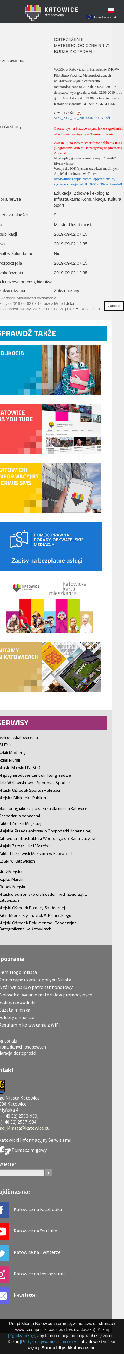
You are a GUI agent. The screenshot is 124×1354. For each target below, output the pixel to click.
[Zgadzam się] (21, 1335)
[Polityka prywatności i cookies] (49, 1341)
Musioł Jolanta (66, 303)
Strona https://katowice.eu (67, 1347)
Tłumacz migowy (29, 1150)
